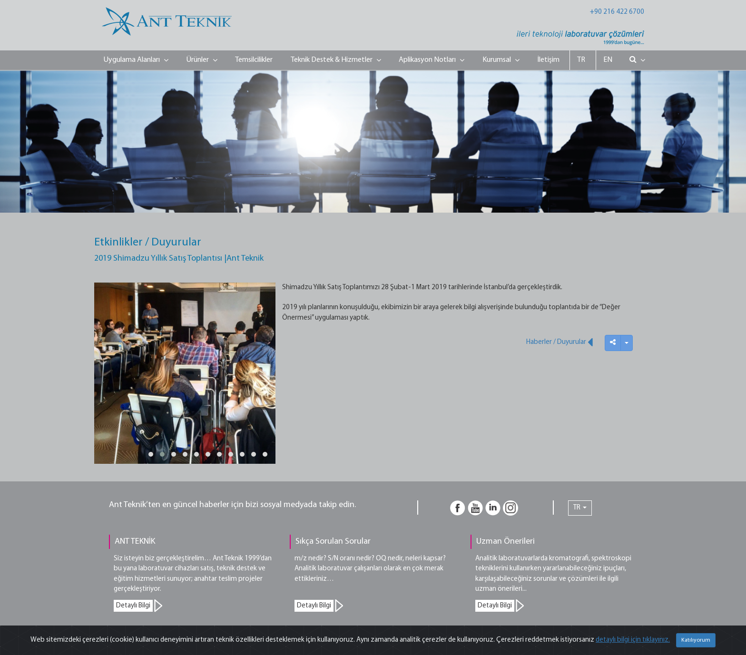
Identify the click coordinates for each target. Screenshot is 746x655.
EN (607, 60)
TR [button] (580, 507)
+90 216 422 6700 (617, 12)
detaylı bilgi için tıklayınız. (633, 640)
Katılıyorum (695, 640)
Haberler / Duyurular (559, 342)
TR (581, 60)
